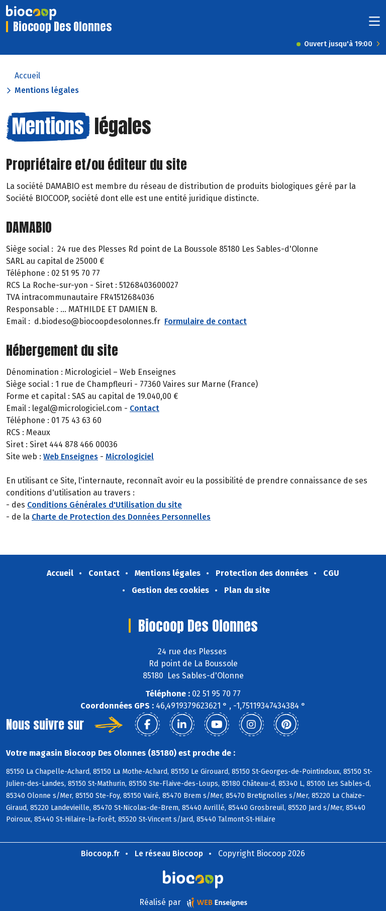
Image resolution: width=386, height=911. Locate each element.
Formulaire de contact (205, 321)
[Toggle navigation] (374, 24)
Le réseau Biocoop (169, 853)
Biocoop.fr (100, 853)
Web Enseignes (70, 456)
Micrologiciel (130, 456)
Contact (144, 408)
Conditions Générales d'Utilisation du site (104, 505)
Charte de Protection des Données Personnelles (121, 517)
